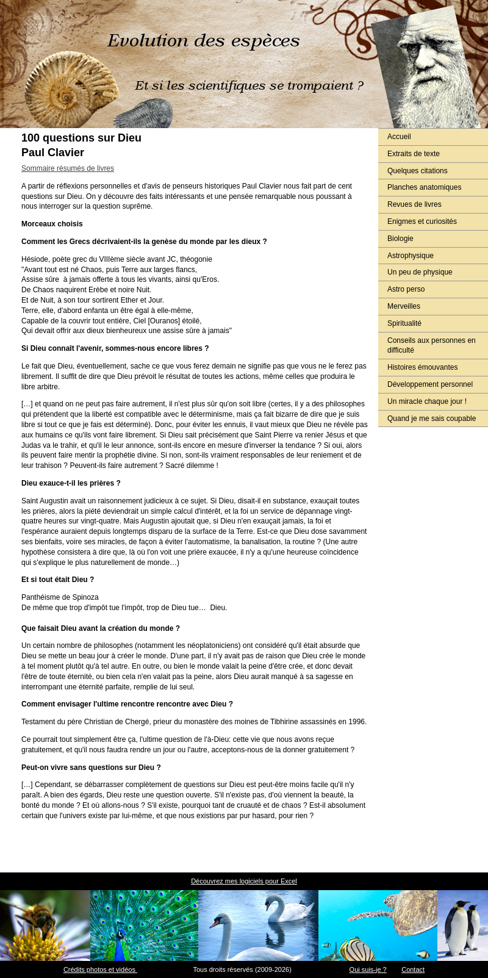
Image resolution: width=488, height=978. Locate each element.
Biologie (400, 238)
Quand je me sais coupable (431, 418)
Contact (413, 969)
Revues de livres (414, 204)
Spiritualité (404, 323)
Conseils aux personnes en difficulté (431, 345)
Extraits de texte (413, 153)
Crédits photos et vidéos (100, 969)
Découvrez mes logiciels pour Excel (244, 881)
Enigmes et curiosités (422, 221)
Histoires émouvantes (422, 367)
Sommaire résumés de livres (67, 168)
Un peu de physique (420, 272)
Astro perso (406, 289)
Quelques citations (417, 171)
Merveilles (403, 306)
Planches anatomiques (424, 187)
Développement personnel (430, 384)
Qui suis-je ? (368, 969)
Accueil (399, 136)
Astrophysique (410, 255)
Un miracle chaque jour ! (427, 401)
